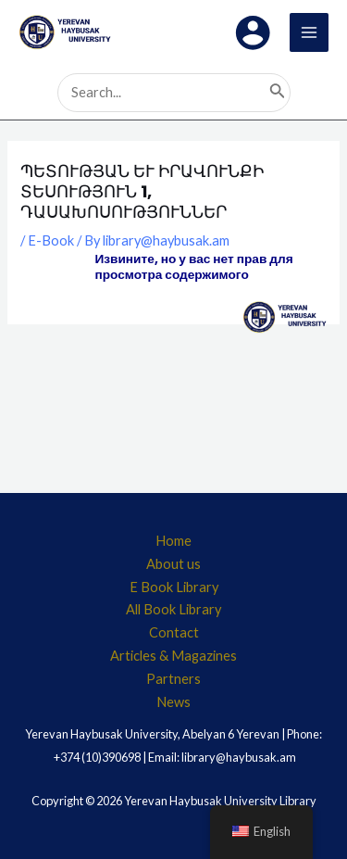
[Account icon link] (252, 32)
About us (173, 564)
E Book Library (174, 587)
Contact (174, 632)
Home (173, 541)
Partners (173, 679)
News (173, 702)
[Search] (278, 92)
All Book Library (173, 609)
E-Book (51, 240)
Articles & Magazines (173, 655)
